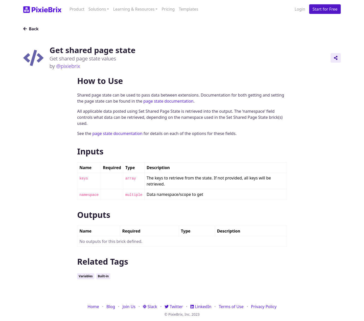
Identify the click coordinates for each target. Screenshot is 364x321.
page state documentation (168, 101)
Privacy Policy (264, 306)
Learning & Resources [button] (133, 9)
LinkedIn (200, 306)
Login (299, 9)
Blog (110, 306)
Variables (86, 276)
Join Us (128, 306)
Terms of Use (231, 306)
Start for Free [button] (324, 9)
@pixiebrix (68, 66)
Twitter (174, 306)
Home (93, 306)
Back (31, 29)
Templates (188, 9)
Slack (150, 306)
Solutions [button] (97, 9)
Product (77, 9)
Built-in (103, 276)
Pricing (168, 9)
